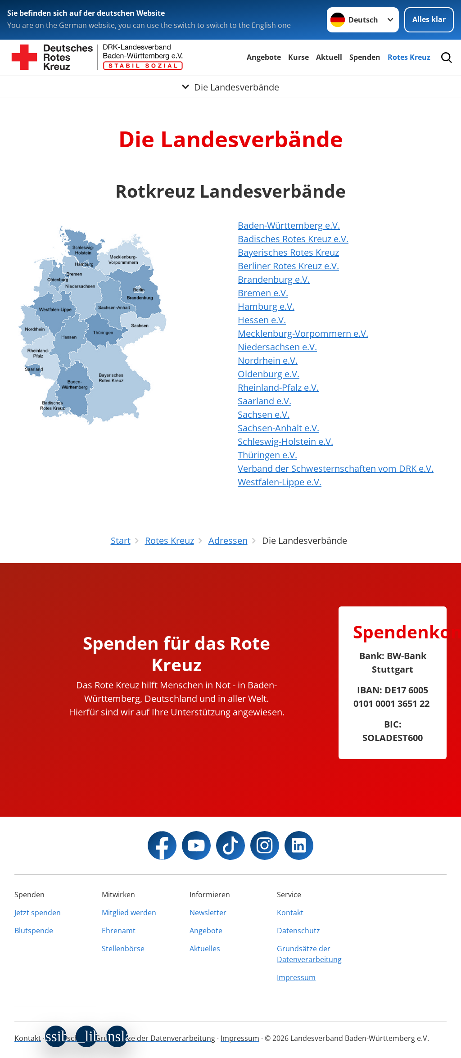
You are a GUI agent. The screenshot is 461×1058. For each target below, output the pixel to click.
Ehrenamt (119, 931)
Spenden (364, 57)
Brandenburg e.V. (274, 279)
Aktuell (329, 57)
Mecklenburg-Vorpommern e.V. (303, 333)
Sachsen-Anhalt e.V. (278, 428)
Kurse (298, 57)
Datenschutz (298, 931)
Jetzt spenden (37, 913)
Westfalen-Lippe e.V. (279, 482)
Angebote (264, 57)
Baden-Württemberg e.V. (289, 225)
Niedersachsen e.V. (277, 347)
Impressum (296, 977)
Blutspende (33, 931)
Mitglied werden (129, 913)
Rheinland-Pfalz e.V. (278, 387)
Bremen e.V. (263, 293)
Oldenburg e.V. (268, 374)
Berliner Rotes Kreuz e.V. (288, 266)
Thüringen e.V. (267, 455)
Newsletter (208, 913)
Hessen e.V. (262, 320)
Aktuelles (205, 949)
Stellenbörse (123, 949)
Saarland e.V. (264, 401)
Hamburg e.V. (266, 306)
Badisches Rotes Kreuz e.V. (293, 239)
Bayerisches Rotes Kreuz (288, 252)
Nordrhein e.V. (268, 360)
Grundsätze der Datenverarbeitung (309, 954)
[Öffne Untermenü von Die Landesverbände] (230, 87)
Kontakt (290, 913)
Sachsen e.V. (263, 414)
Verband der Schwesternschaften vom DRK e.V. (336, 468)
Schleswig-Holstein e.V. (285, 441)
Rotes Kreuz (409, 57)
